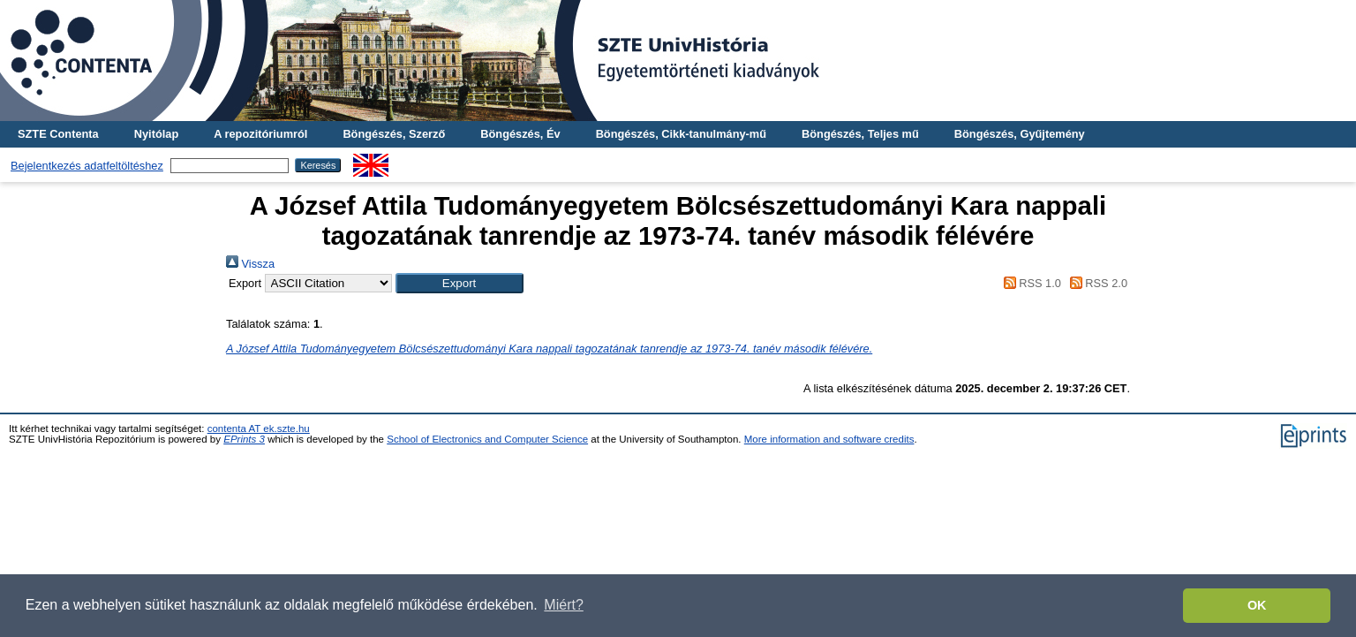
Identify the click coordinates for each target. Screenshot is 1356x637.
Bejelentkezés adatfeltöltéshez (87, 165)
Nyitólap (156, 133)
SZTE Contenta (58, 133)
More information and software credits (829, 439)
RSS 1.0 (1029, 283)
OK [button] (1257, 605)
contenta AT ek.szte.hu (258, 428)
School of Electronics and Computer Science (487, 439)
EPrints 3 (244, 439)
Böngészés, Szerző (394, 133)
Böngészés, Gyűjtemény (1019, 133)
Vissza (250, 263)
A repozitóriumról (260, 133)
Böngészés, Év (520, 133)
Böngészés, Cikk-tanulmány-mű (681, 133)
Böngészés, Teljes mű (860, 133)
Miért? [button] (563, 604)
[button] (460, 283)
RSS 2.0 (1095, 283)
